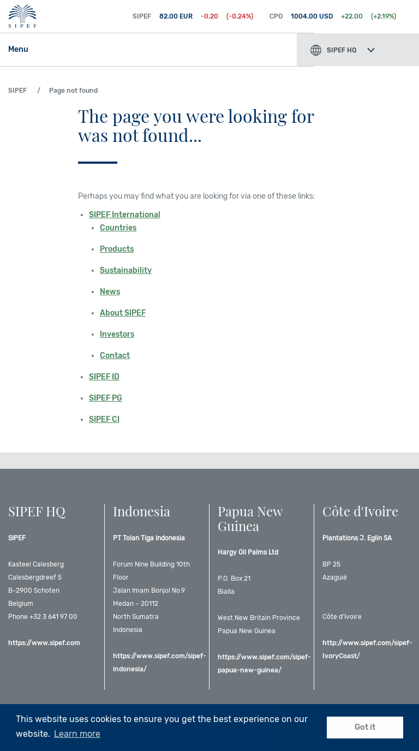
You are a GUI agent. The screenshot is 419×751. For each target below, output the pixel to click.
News (110, 291)
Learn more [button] (77, 734)
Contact (115, 355)
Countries (118, 228)
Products (117, 249)
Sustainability (126, 270)
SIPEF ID (104, 377)
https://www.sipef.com (44, 643)
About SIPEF (123, 313)
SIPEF (52, 16)
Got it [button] (365, 727)
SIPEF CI (104, 419)
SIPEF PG (105, 398)
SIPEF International (124, 214)
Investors (117, 334)
